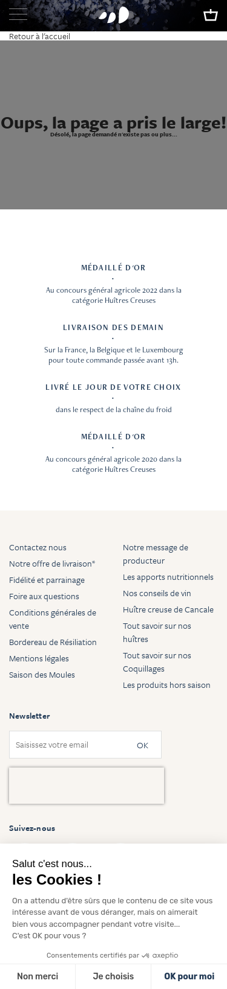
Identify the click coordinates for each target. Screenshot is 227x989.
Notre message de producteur (155, 554)
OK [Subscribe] (142, 745)
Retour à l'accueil (39, 36)
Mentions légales (39, 658)
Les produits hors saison (167, 684)
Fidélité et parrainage (47, 579)
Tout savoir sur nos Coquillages (157, 662)
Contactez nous (38, 547)
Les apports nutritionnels (168, 576)
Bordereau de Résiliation (53, 641)
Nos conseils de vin (157, 593)
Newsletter (29, 716)
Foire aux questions (44, 596)
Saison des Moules (42, 674)
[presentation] (86, 786)
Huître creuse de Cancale (168, 609)
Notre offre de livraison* (52, 563)
